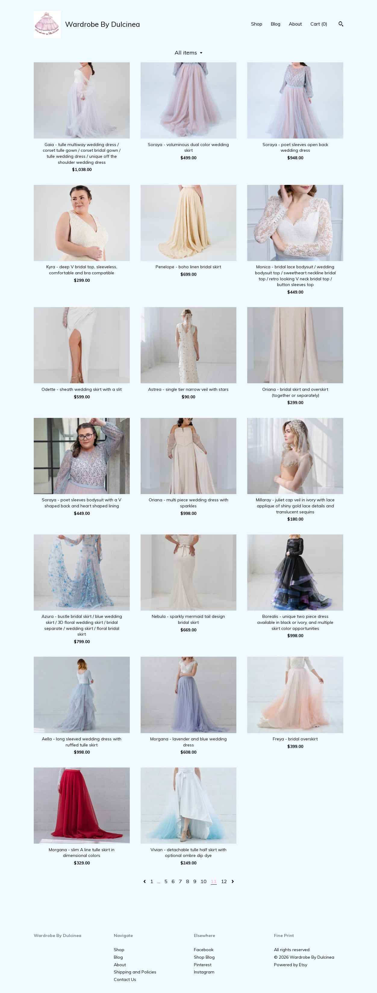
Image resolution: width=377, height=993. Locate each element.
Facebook (203, 949)
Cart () (318, 24)
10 (204, 881)
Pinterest (202, 964)
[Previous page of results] (145, 881)
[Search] (341, 24)
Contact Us (125, 979)
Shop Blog (204, 957)
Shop (256, 24)
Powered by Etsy (290, 964)
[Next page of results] (232, 881)
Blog (275, 24)
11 (214, 881)
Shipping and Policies (135, 972)
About (295, 24)
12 (224, 881)
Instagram (204, 972)
